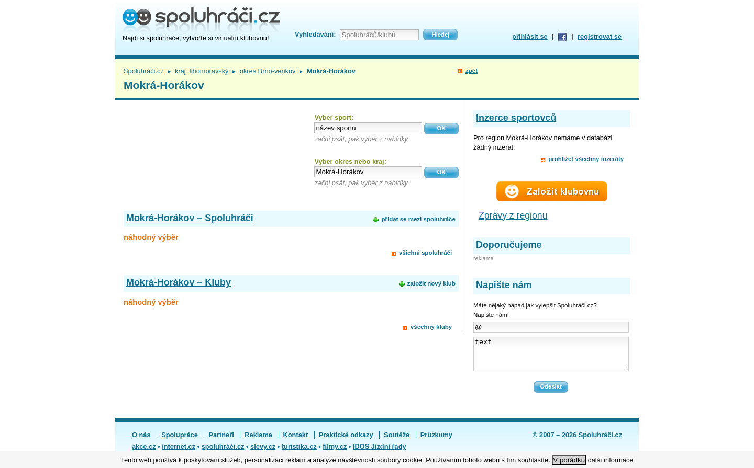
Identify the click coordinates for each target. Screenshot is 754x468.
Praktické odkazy (346, 441)
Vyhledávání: (315, 34)
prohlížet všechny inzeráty (586, 159)
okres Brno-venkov (268, 71)
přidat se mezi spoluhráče (418, 219)
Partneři (221, 441)
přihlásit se (530, 36)
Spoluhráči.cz (144, 71)
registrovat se (600, 36)
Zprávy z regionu (513, 215)
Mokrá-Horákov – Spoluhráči (189, 218)
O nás (141, 441)
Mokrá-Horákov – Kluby (178, 282)
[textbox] (368, 127)
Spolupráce (179, 441)
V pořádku (569, 460)
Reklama (258, 441)
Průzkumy (436, 441)
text (551, 357)
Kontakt (295, 441)
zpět (471, 70)
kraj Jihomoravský (201, 71)
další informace (611, 460)
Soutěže (396, 441)
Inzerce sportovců (516, 117)
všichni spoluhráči (425, 252)
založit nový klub (431, 283)
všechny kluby (431, 327)
